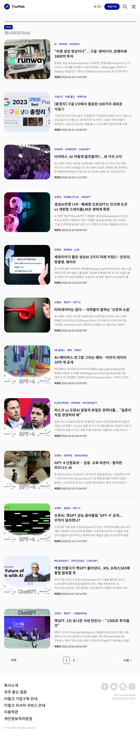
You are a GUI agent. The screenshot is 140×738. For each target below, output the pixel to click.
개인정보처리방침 (18, 719)
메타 (69, 350)
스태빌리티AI (80, 613)
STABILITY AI (71, 197)
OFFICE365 (77, 560)
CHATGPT (84, 149)
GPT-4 (76, 302)
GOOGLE (75, 44)
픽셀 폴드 (70, 96)
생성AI (67, 508)
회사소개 (11, 685)
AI (55, 44)
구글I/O (58, 96)
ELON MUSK (61, 402)
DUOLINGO (81, 455)
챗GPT (67, 302)
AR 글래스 (59, 350)
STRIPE (58, 149)
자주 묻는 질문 (15, 692)
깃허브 (57, 613)
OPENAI (75, 402)
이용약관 (11, 712)
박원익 (57, 77)
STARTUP (70, 149)
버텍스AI (81, 96)
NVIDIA (63, 44)
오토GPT (85, 197)
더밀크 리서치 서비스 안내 (24, 705)
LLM (76, 249)
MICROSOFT (90, 402)
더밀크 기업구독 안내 (21, 699)
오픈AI (57, 197)
